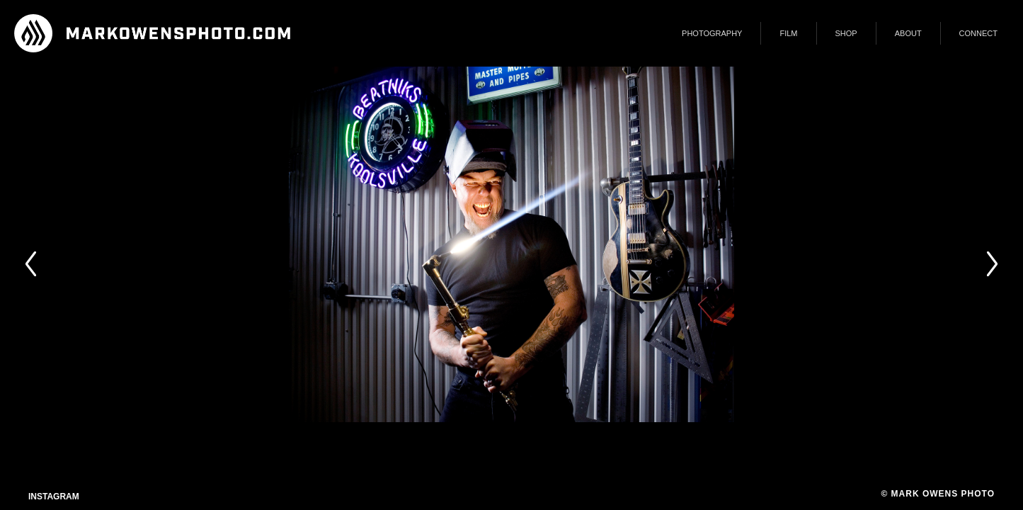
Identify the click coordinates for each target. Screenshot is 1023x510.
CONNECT (978, 33)
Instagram (53, 497)
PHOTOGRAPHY (712, 33)
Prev (31, 263)
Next (991, 263)
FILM (788, 33)
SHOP (846, 33)
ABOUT (908, 33)
